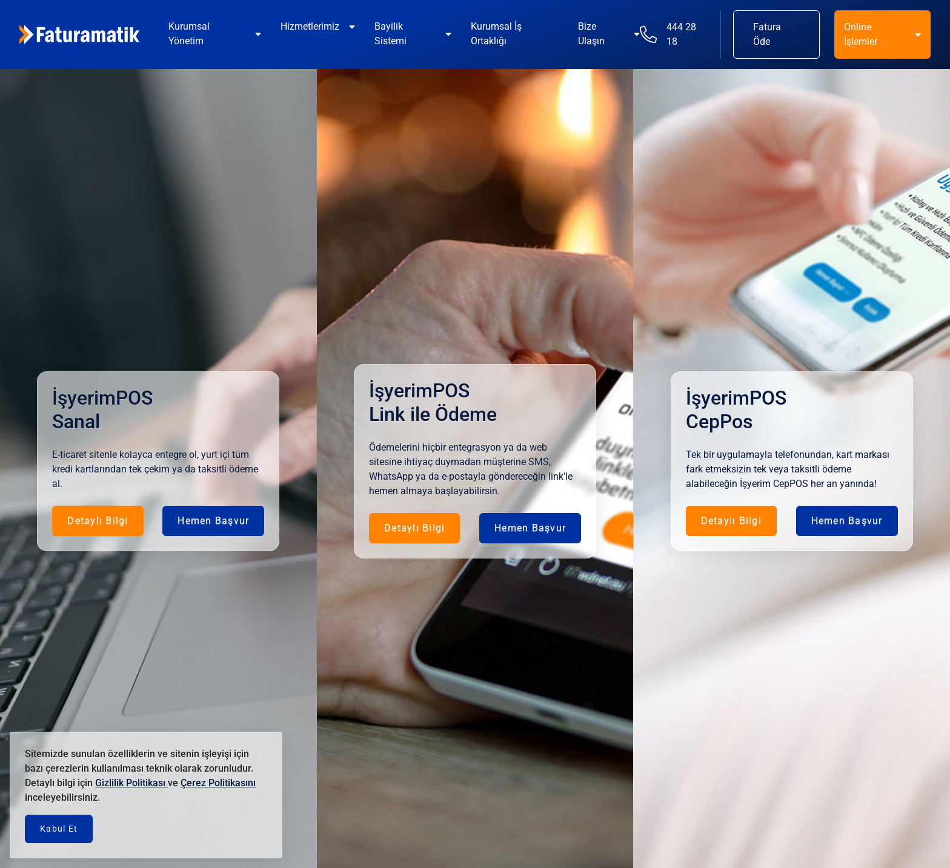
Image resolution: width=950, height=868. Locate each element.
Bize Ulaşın (591, 34)
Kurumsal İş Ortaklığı (496, 34)
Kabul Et (59, 828)
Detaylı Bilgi (97, 520)
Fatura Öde (767, 34)
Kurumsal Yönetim (189, 34)
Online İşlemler (860, 34)
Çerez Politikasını (218, 783)
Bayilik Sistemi (390, 34)
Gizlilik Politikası (131, 783)
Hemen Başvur (213, 520)
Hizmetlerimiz (310, 26)
